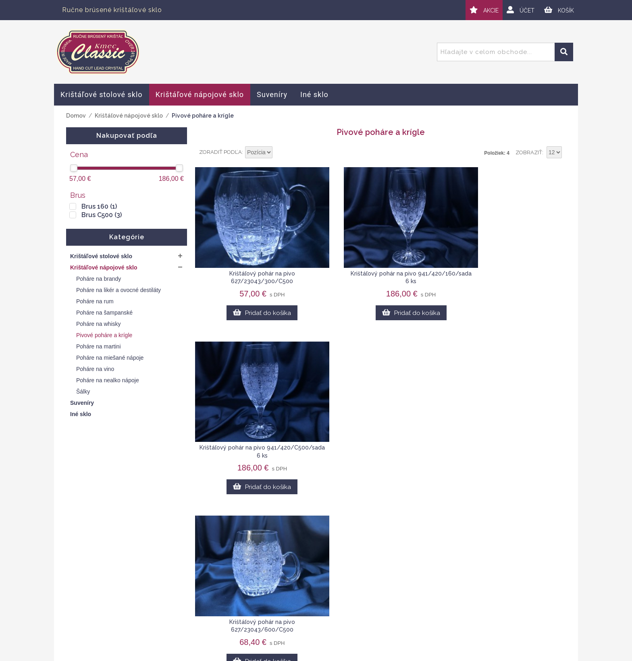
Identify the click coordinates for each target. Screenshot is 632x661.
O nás (451, 577)
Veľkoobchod (463, 596)
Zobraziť (529, 152)
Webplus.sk (338, 655)
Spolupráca (460, 606)
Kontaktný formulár (471, 587)
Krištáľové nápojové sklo (129, 115)
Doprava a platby (298, 596)
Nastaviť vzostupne (280, 153)
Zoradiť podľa (220, 152)
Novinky (455, 615)
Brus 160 (99, 206)
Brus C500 (101, 214)
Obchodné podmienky (306, 577)
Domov (76, 115)
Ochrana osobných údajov (312, 587)
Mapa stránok (292, 606)
